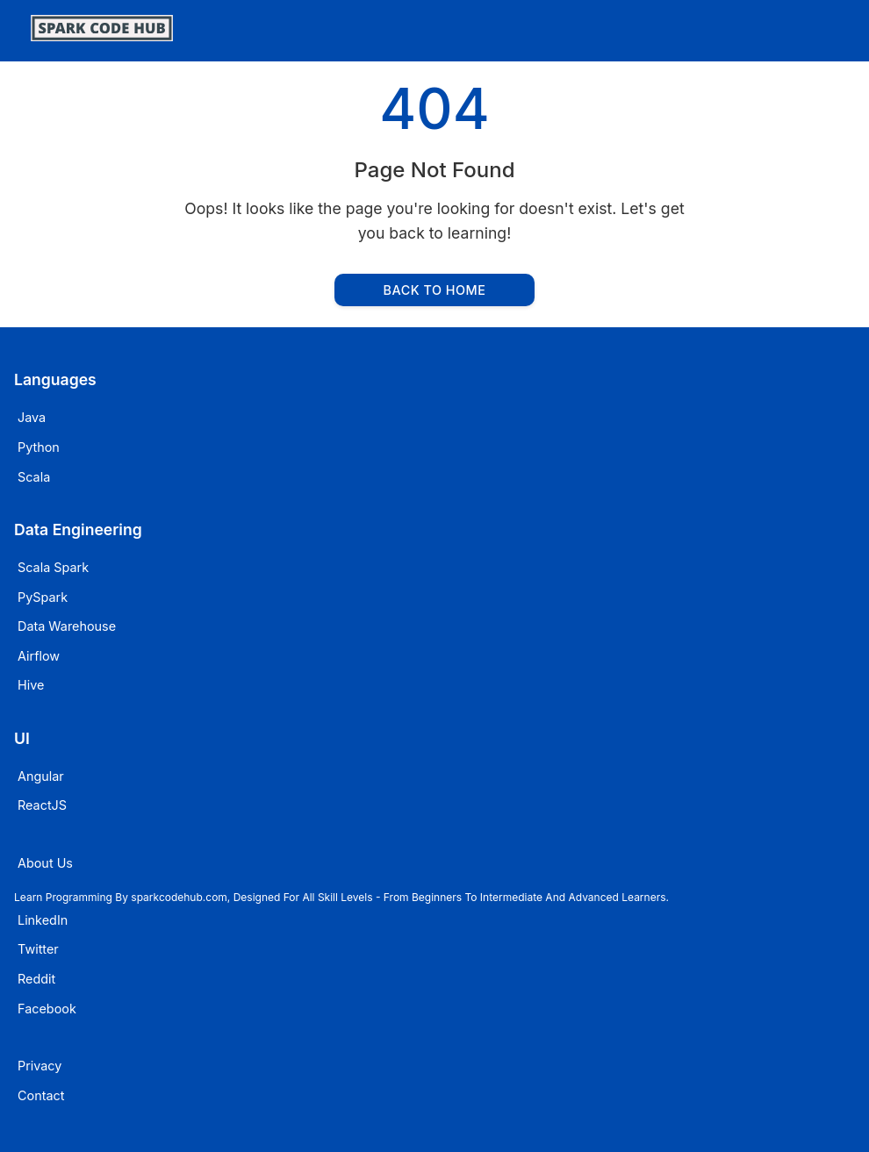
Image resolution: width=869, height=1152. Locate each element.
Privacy (39, 1065)
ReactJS (42, 805)
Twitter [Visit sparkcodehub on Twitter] (38, 948)
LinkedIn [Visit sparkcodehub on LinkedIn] (43, 919)
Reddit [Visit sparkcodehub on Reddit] (36, 978)
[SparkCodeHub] (102, 35)
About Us (45, 862)
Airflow (39, 655)
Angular (41, 776)
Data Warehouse (67, 626)
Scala (34, 476)
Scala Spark (53, 567)
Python (39, 447)
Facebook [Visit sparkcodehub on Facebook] (47, 1008)
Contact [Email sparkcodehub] (41, 1095)
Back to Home (435, 290)
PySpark (43, 597)
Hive (31, 684)
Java (32, 417)
